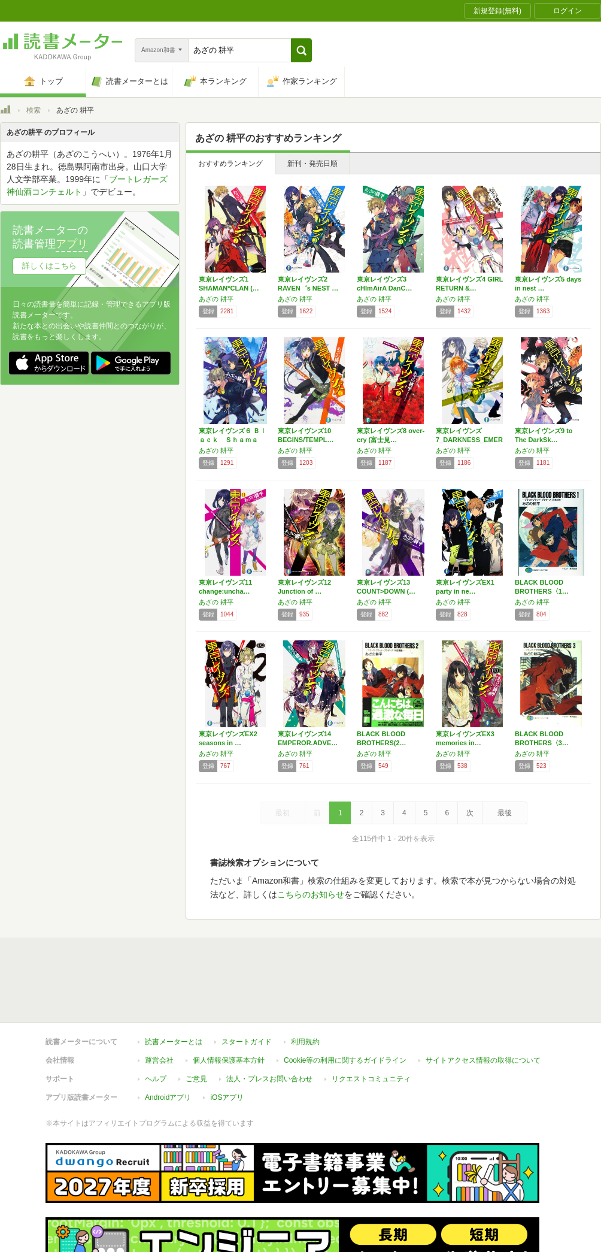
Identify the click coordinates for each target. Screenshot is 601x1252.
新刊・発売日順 (312, 163)
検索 (33, 110)
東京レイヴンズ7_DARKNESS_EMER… (469, 439)
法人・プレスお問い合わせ (269, 1078)
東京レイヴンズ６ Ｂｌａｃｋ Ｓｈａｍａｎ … (232, 439)
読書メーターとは (173, 1041)
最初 (282, 813)
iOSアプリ (227, 1097)
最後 (504, 813)
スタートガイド (246, 1041)
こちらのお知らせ (310, 894)
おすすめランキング (230, 163)
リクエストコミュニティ (371, 1078)
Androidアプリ (168, 1097)
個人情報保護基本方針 (229, 1060)
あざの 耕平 (216, 299)
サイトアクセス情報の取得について (483, 1060)
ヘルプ (155, 1078)
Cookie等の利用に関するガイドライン (345, 1060)
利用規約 (305, 1041)
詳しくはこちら (49, 265)
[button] (301, 50)
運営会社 (159, 1060)
